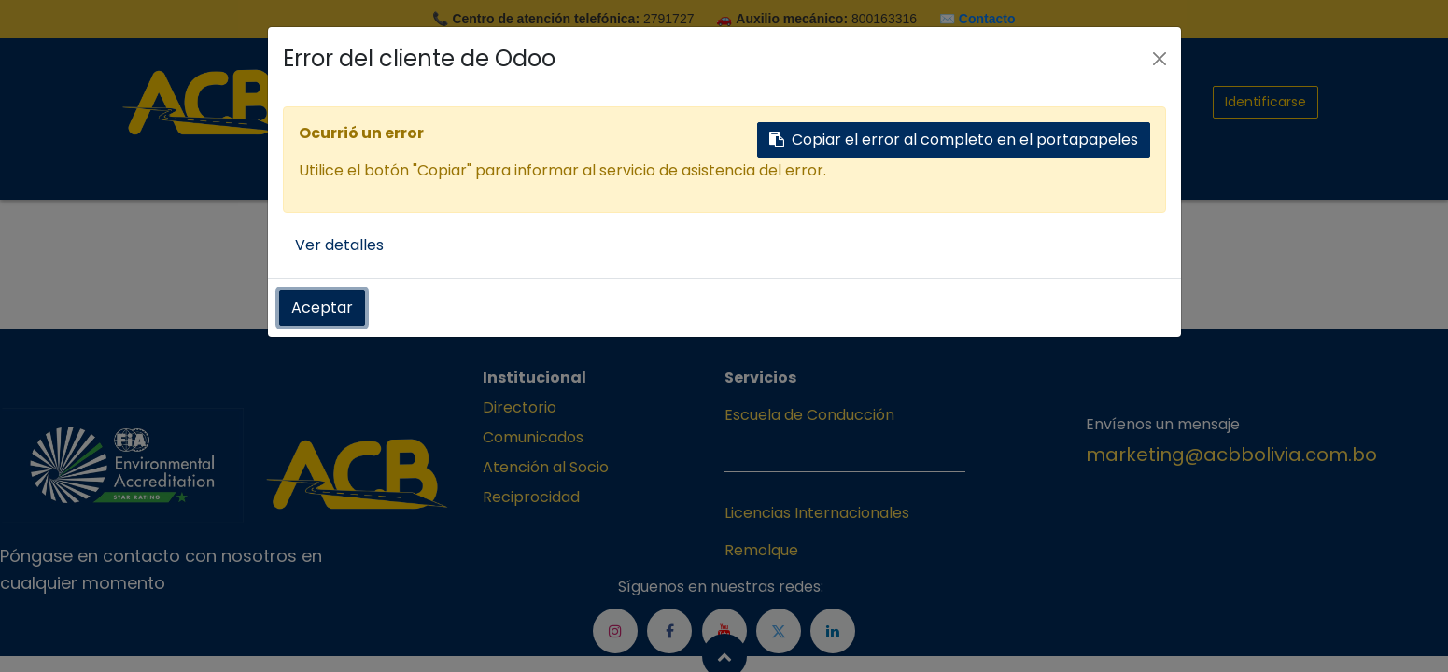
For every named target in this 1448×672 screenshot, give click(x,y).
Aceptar (322, 307)
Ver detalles (339, 245)
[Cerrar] (1160, 59)
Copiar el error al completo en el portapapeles (953, 139)
